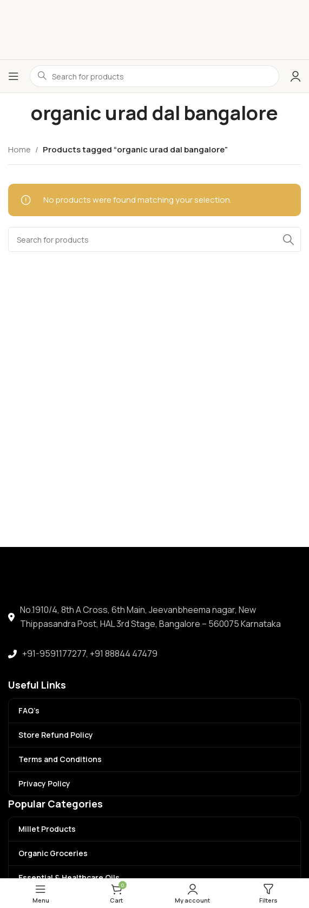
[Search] (154, 239)
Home (19, 149)
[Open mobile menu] (13, 76)
